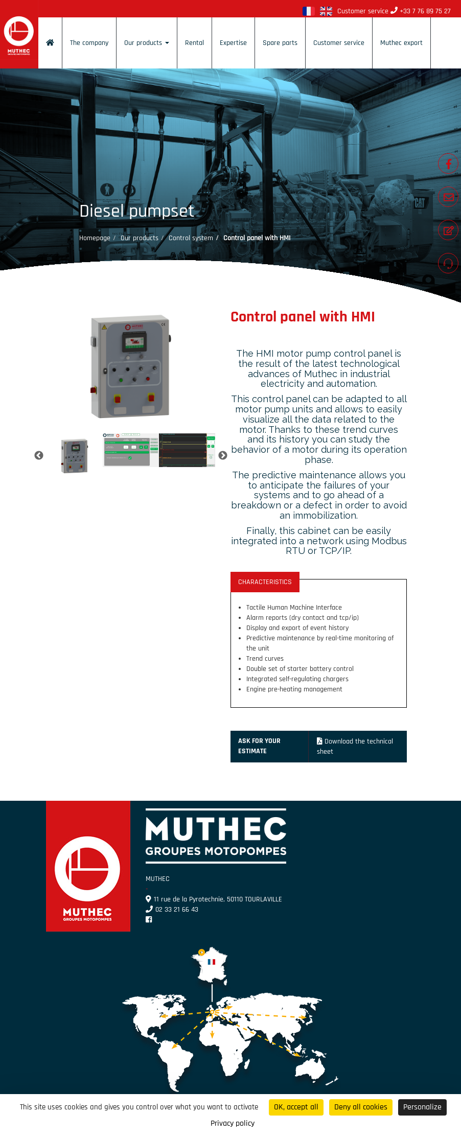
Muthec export (401, 43)
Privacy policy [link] (233, 1123)
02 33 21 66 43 (172, 909)
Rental (194, 43)
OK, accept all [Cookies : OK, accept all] (296, 1107)
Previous (39, 456)
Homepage (94, 238)
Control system (191, 238)
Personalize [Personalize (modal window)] (422, 1107)
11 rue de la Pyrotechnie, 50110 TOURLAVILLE (214, 899)
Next (223, 456)
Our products (146, 43)
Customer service (338, 43)
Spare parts (280, 43)
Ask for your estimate (259, 746)
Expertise (233, 43)
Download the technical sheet (355, 746)
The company (89, 43)
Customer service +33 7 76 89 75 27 (394, 11)
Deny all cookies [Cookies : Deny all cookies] (360, 1107)
